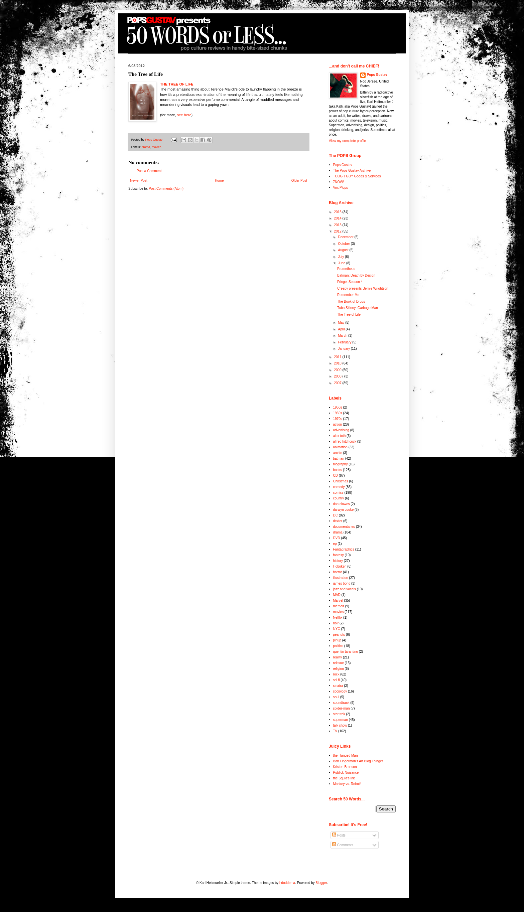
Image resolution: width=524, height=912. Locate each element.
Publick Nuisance (346, 772)
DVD (336, 538)
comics (338, 492)
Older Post (299, 180)
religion (338, 668)
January (344, 348)
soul (336, 697)
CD (335, 475)
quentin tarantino (345, 651)
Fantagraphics (343, 549)
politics (338, 646)
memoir (338, 606)
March (343, 335)
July (341, 257)
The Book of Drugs (351, 301)
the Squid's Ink (344, 778)
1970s (337, 419)
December (346, 237)
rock (336, 674)
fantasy (338, 555)
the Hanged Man (345, 755)
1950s (337, 407)
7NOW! (338, 182)
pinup (337, 640)
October (344, 244)
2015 (338, 212)
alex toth (339, 436)
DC (335, 515)
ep (335, 544)
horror (337, 572)
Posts (339, 835)
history (338, 561)
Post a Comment (149, 171)
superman (340, 720)
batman (338, 458)
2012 (338, 231)
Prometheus (346, 269)
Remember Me (348, 295)
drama (146, 147)
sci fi (336, 680)
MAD (337, 595)
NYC (336, 629)
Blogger (321, 883)
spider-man (341, 708)
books (337, 470)
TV (335, 731)
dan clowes (341, 504)
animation (340, 447)
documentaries (344, 526)
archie (337, 453)
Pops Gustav (377, 75)
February (345, 342)
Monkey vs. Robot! (347, 784)
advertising (341, 430)
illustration (340, 578)
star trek (339, 714)
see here (184, 115)
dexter (338, 521)
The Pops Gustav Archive (352, 170)
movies (156, 147)
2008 (338, 376)
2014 (338, 218)
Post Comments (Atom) (166, 188)
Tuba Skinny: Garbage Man (357, 308)
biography (340, 464)
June (342, 263)
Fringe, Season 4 (350, 282)
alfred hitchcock (344, 441)
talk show (340, 725)
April (342, 329)
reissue (338, 663)
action (337, 424)
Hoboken (340, 566)
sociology (340, 691)
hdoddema (287, 883)
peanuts (339, 634)
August (343, 250)
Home (219, 180)
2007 (338, 383)
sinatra (338, 686)
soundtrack (341, 703)
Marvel (338, 600)
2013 (338, 225)
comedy (339, 487)
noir (336, 623)
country (338, 498)
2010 (338, 363)
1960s (337, 413)
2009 (338, 370)
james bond (342, 583)
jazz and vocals (344, 589)
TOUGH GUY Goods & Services (357, 176)
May (341, 322)
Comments (342, 845)
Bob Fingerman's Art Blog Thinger (358, 761)
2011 (338, 357)
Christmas (340, 481)
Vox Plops (340, 187)
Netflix (338, 617)
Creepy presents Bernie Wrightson (362, 288)
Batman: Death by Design (356, 275)
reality (337, 657)
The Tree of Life (349, 314)
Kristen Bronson (345, 767)
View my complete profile (347, 141)
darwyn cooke (343, 509)
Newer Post (138, 180)
